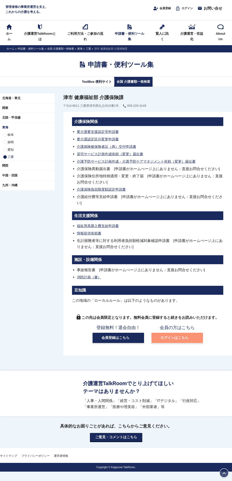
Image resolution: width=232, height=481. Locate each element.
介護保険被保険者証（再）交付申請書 (108, 150)
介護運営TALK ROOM (116, 11)
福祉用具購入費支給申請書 (99, 229)
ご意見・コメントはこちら (116, 440)
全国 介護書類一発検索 (137, 86)
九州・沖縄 (9, 189)
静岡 (11, 146)
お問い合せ (208, 10)
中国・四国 (9, 179)
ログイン (181, 10)
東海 (5, 131)
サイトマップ (8, 459)
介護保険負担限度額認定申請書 (103, 193)
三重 (11, 161)
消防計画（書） (90, 280)
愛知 (11, 153)
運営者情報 (61, 459)
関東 (5, 112)
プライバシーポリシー (35, 459)
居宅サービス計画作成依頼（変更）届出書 (112, 158)
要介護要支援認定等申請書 (99, 136)
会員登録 (156, 10)
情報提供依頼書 (90, 236)
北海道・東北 (11, 102)
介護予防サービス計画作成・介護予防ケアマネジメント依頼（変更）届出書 (140, 165)
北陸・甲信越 (11, 122)
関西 (5, 169)
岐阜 (11, 139)
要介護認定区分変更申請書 (99, 143)
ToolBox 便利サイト (92, 86)
